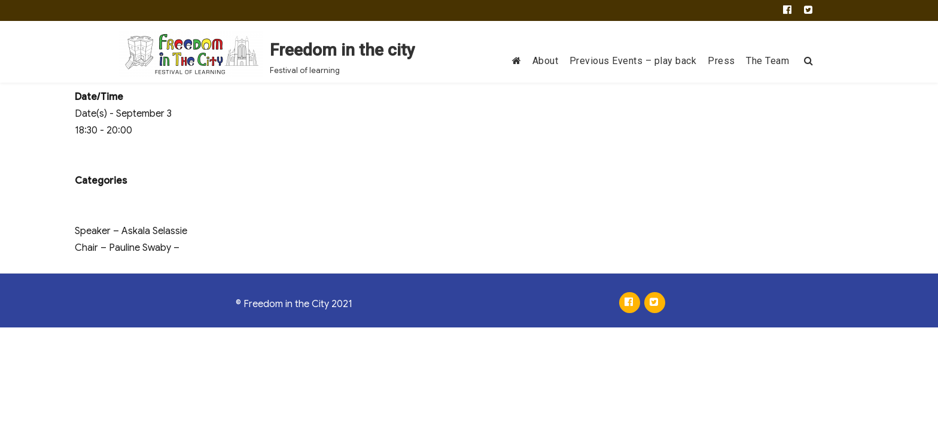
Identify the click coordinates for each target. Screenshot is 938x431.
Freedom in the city (342, 50)
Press (721, 60)
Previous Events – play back (633, 60)
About (545, 60)
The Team (767, 60)
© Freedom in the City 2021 (294, 304)
